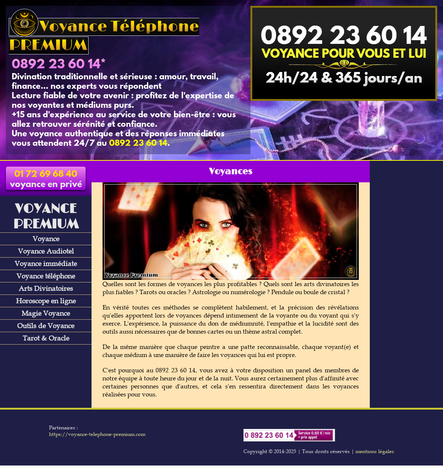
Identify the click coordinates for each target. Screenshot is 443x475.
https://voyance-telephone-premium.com (97, 434)
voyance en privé (46, 180)
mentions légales (374, 451)
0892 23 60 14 (56, 65)
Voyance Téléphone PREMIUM (104, 36)
